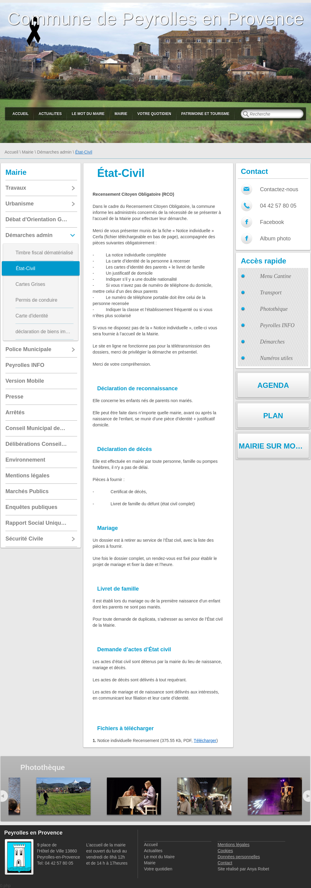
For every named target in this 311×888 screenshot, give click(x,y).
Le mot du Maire (88, 114)
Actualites (50, 114)
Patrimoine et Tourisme (205, 114)
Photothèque (274, 309)
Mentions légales (233, 844)
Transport (271, 293)
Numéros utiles (276, 358)
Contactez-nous (279, 189)
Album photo (275, 239)
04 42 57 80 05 (278, 206)
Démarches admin (54, 152)
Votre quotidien (154, 114)
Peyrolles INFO (277, 325)
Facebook (272, 222)
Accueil (20, 114)
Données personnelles (238, 856)
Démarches (272, 342)
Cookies (225, 850)
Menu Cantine (275, 276)
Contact (224, 862)
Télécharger (205, 740)
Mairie (120, 114)
